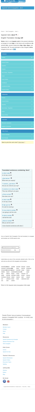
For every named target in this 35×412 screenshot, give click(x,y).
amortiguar (3, 287)
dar (12, 288)
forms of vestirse (16, 335)
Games (4, 370)
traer (17, 299)
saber (12, 297)
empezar (28, 288)
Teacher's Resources (9, 376)
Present (3, 57)
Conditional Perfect (6, 106)
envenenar (8, 290)
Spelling (5, 384)
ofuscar (23, 294)
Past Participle (5, 158)
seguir (28, 297)
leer (2, 294)
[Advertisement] (17, 20)
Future (3, 96)
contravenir (8, 288)
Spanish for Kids (7, 372)
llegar (12, 294)
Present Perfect (5, 82)
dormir (23, 288)
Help (4, 353)
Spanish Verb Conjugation (16, 305)
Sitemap (5, 390)
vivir (7, 301)
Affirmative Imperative (6, 143)
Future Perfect (5, 99)
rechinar (3, 297)
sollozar (8, 299)
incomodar (18, 292)
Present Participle (6, 155)
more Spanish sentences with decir (12, 246)
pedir (2, 295)
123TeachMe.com (12, 407)
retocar (8, 297)
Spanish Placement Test (8, 362)
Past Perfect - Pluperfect (7, 93)
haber (28, 290)
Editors (4, 392)
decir (17, 288)
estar (22, 290)
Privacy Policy (24, 407)
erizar (12, 290)
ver (2, 301)
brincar (23, 287)
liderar (8, 294)
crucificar (20, 338)
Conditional (4, 103)
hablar (3, 292)
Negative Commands (6, 146)
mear (17, 294)
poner (23, 295)
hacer (7, 292)
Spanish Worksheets (7, 378)
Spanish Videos (6, 380)
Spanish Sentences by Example (10, 360)
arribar (13, 287)
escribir (18, 290)
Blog (4, 395)
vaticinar (23, 299)
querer (28, 295)
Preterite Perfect (5, 110)
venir (27, 299)
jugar (27, 292)
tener (12, 299)
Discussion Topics (7, 382)
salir (22, 297)
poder (18, 295)
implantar (13, 292)
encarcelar (3, 290)
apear (8, 287)
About (4, 351)
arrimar (18, 287)
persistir (13, 295)
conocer (3, 288)
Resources (6, 357)
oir (27, 294)
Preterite (3, 89)
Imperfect (4, 86)
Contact (4, 349)
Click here (21, 163)
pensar (8, 295)
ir (21, 292)
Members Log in (6, 347)
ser (2, 299)
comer (28, 287)
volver (13, 301)
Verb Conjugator (6, 364)
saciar (18, 297)
